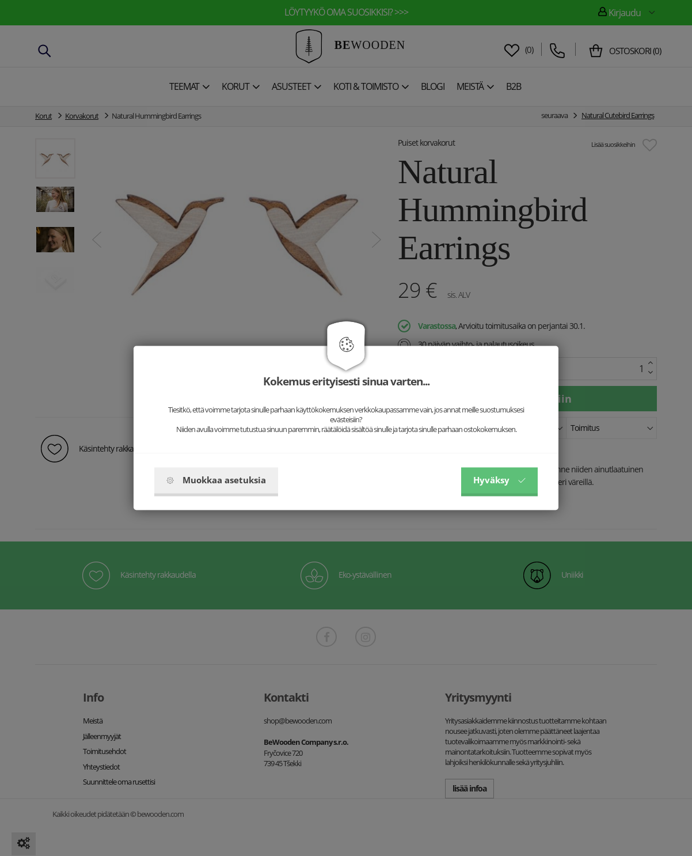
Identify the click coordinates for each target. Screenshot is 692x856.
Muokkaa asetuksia (216, 480)
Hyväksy (499, 480)
